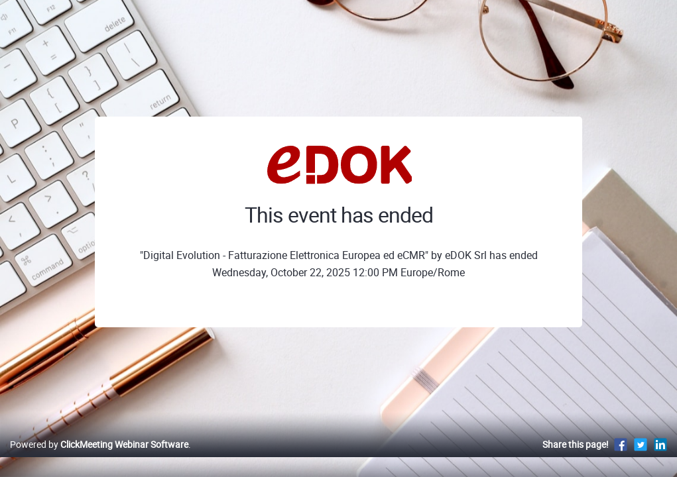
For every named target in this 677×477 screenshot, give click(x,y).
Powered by (99, 458)
